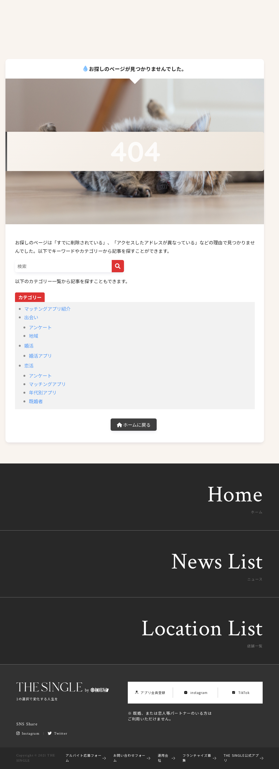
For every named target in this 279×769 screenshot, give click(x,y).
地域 (33, 335)
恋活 (29, 365)
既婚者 (36, 401)
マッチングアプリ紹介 (47, 308)
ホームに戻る (134, 424)
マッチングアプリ (47, 384)
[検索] (118, 266)
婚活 (29, 345)
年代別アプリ (43, 392)
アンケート (40, 327)
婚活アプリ (40, 355)
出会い (31, 317)
